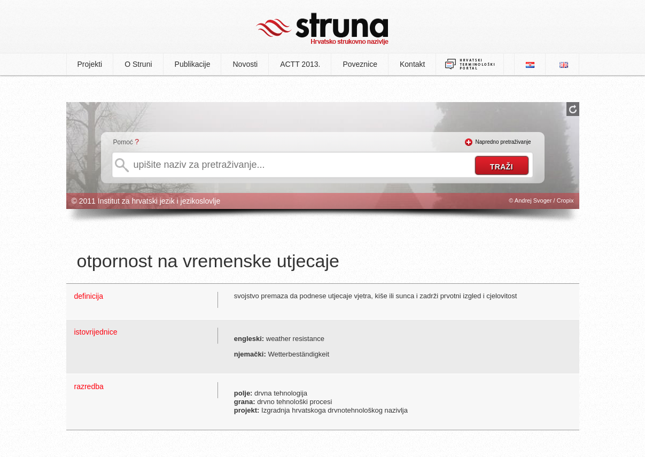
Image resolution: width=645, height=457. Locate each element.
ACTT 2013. (300, 64)
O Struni (138, 64)
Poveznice (360, 64)
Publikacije (193, 64)
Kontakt (412, 64)
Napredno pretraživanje (503, 142)
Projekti (90, 64)
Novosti (245, 64)
